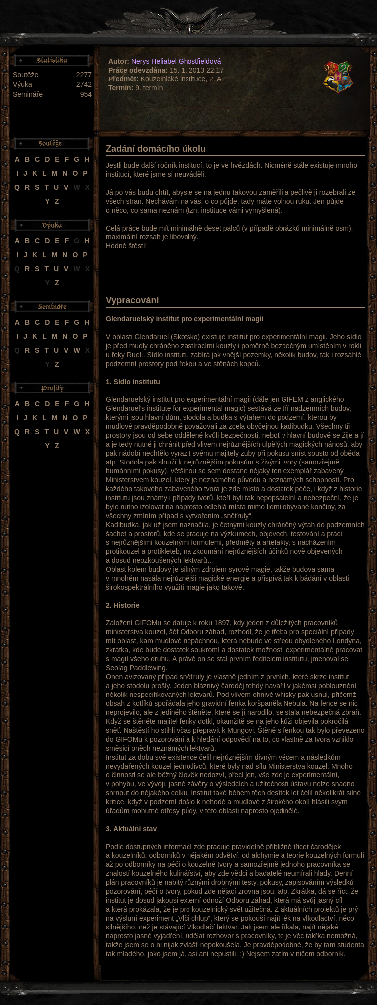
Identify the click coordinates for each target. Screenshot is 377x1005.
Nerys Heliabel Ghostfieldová (176, 61)
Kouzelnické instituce (173, 79)
